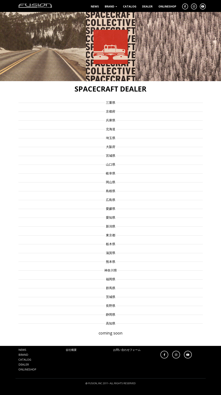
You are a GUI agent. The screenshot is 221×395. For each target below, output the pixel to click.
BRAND (111, 6)
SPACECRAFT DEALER (110, 89)
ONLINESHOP (167, 6)
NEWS (95, 6)
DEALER (147, 6)
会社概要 (71, 350)
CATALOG (129, 6)
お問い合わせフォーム (127, 350)
